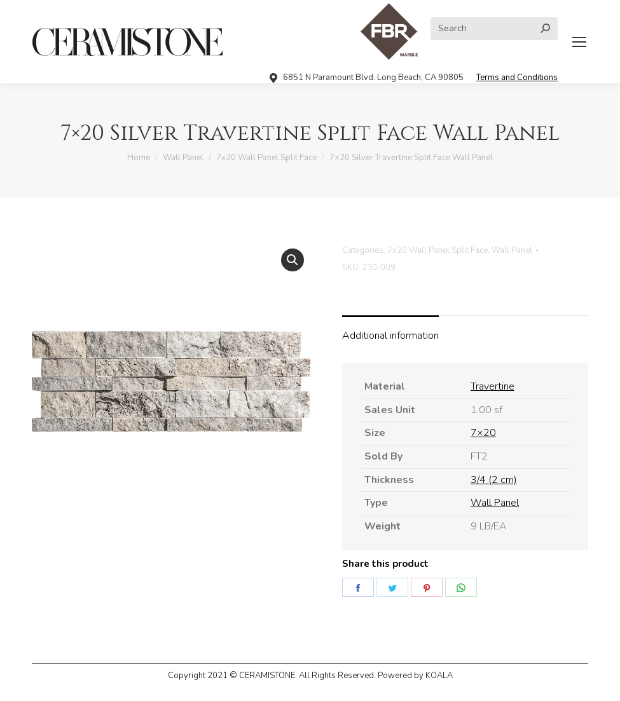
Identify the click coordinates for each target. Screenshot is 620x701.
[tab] (390, 329)
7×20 (483, 433)
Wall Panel (512, 250)
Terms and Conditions (517, 77)
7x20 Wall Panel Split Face (437, 250)
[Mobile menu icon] (579, 42)
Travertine (492, 386)
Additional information (390, 336)
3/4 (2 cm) (494, 480)
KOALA (439, 675)
